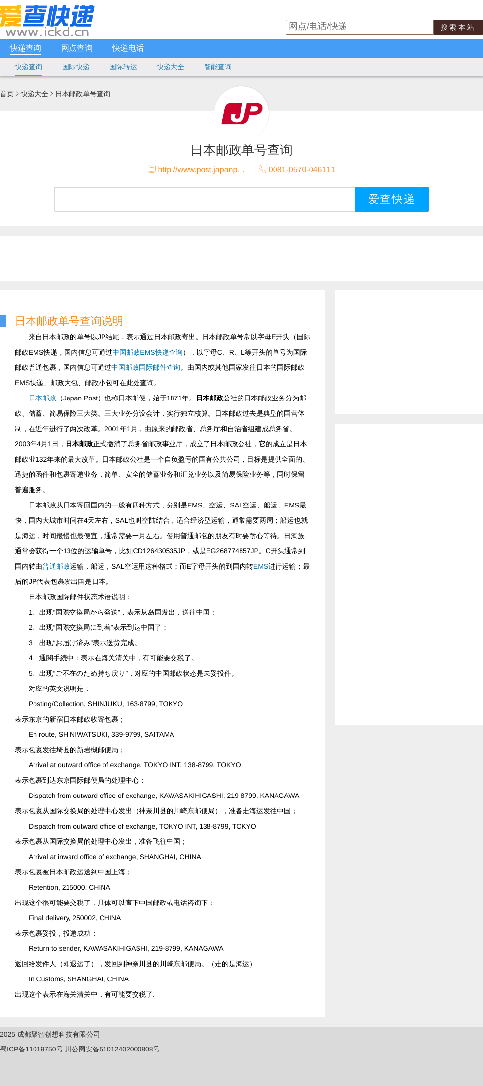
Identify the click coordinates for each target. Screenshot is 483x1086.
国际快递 (76, 67)
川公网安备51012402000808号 (112, 1049)
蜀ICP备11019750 (28, 1049)
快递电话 (128, 48)
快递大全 (170, 67)
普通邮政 (56, 566)
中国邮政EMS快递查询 (147, 352)
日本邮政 (42, 398)
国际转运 (123, 67)
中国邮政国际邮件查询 (145, 367)
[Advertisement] (374, 572)
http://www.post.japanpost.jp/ (208, 170)
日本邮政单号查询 (82, 94)
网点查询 (77, 48)
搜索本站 (458, 27)
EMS (260, 566)
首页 (7, 94)
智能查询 (218, 67)
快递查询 (25, 48)
